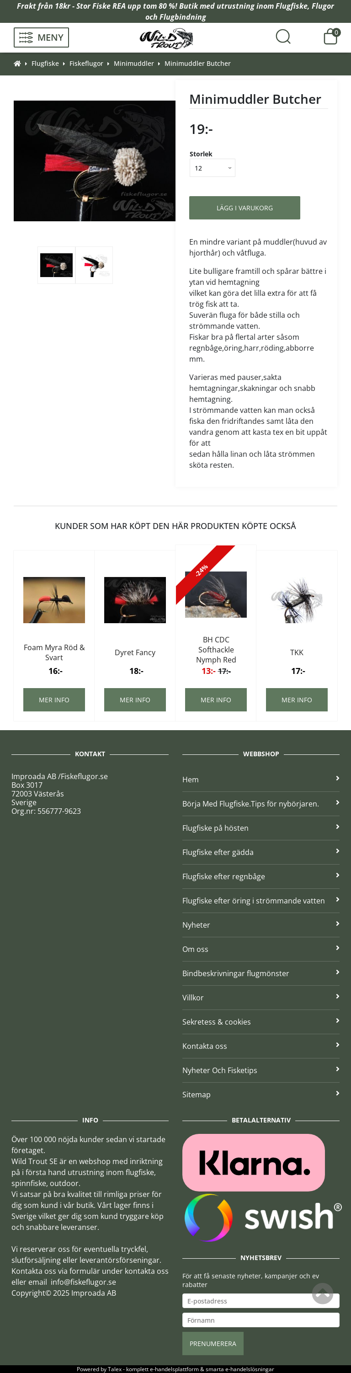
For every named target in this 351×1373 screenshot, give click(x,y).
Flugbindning (183, 17)
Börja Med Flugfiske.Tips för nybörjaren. (261, 804)
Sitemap (261, 1095)
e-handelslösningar (249, 1369)
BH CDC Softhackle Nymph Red (216, 650)
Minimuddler (134, 63)
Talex (115, 1369)
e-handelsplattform (174, 1369)
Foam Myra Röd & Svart (54, 652)
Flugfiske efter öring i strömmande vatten (261, 901)
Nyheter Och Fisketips (261, 1070)
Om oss (261, 949)
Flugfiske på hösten (261, 828)
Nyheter (261, 925)
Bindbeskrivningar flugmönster (261, 973)
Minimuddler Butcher (198, 63)
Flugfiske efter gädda (261, 852)
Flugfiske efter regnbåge (261, 876)
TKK (296, 652)
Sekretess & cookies (261, 1022)
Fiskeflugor (86, 63)
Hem (261, 780)
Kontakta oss (261, 1046)
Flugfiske (292, 6)
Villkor (261, 998)
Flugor (323, 6)
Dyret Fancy (135, 652)
